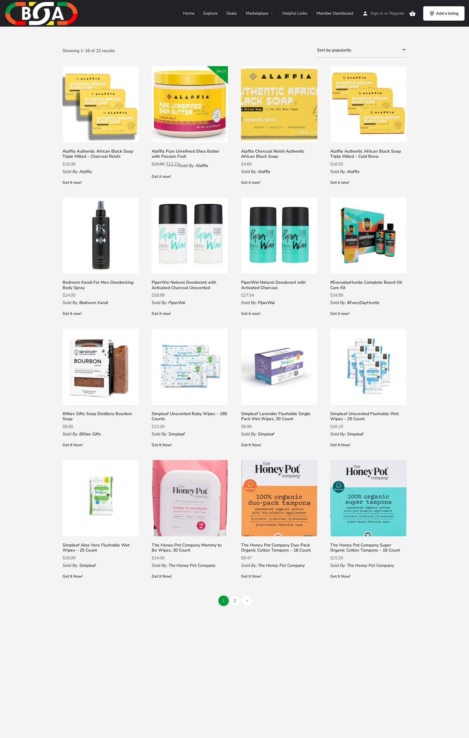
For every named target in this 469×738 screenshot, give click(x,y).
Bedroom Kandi (93, 303)
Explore (210, 13)
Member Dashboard (334, 13)
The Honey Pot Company (191, 565)
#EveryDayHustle (363, 303)
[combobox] (361, 50)
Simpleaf (176, 434)
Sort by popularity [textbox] (358, 51)
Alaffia (85, 171)
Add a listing (444, 13)
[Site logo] (42, 13)
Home (188, 13)
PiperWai (176, 303)
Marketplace (257, 13)
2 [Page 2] (235, 601)
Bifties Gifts (90, 434)
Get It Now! (73, 445)
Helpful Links (294, 13)
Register (397, 13)
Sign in (376, 13)
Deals (231, 13)
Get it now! (72, 182)
